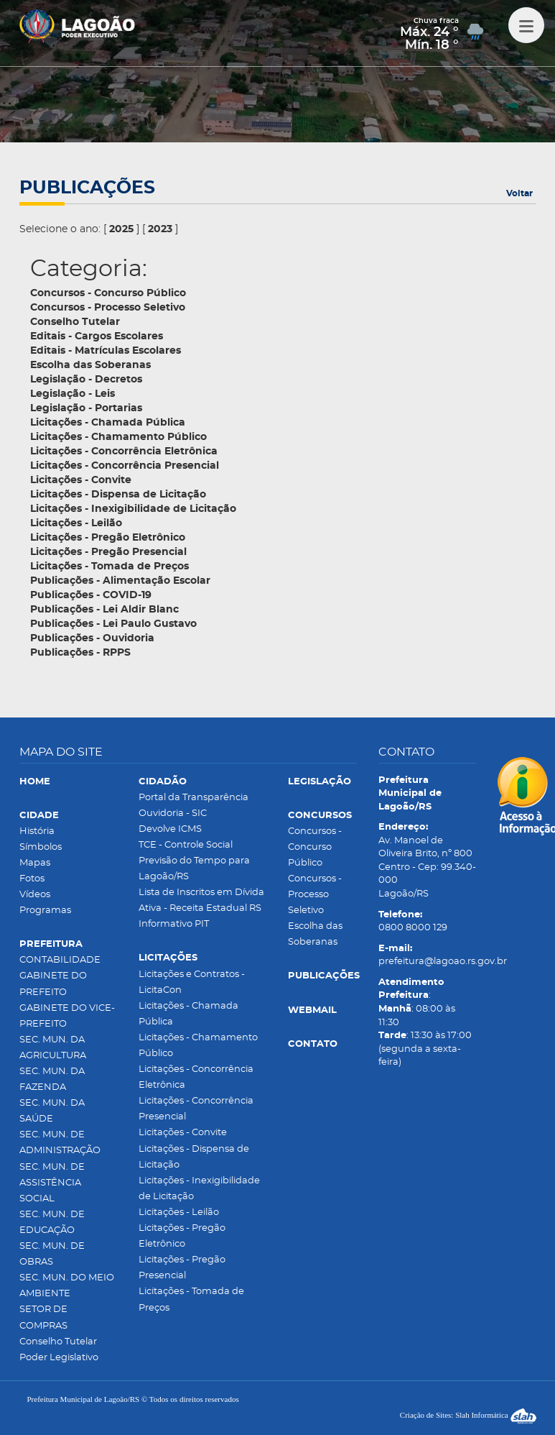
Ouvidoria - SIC (173, 813)
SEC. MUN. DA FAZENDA (52, 1079)
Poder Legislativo (58, 1357)
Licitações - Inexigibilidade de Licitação (199, 1188)
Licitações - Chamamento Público (198, 1045)
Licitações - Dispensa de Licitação (194, 1157)
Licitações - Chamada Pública (188, 1014)
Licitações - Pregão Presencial (182, 1267)
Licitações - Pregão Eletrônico (182, 1236)
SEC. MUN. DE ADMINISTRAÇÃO (60, 1142)
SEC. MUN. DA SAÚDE (52, 1111)
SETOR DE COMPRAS (43, 1317)
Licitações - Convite (183, 1132)
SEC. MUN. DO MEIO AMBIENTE (66, 1285)
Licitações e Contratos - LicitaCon (192, 982)
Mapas (34, 863)
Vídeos (34, 894)
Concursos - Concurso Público (315, 847)
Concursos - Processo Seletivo (315, 894)
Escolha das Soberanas (315, 934)
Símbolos (40, 847)
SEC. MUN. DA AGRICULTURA (52, 1047)
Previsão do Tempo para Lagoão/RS (194, 868)
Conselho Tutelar (58, 1342)
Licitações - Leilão (179, 1212)
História (37, 831)
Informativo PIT (174, 924)
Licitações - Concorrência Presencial (196, 1109)
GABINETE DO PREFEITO (53, 983)
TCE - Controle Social (186, 845)
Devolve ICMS (170, 829)
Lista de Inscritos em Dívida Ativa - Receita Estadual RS (201, 900)
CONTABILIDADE (60, 960)
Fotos (32, 879)
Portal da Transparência (193, 797)
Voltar (519, 193)
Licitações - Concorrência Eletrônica (196, 1077)
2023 (160, 229)
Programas (45, 910)
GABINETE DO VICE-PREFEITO (67, 1016)
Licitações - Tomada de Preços (191, 1299)
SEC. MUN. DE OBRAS (52, 1254)
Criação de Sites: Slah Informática (468, 1415)
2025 (121, 229)
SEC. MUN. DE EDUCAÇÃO (52, 1222)
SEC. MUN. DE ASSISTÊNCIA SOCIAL (52, 1183)
